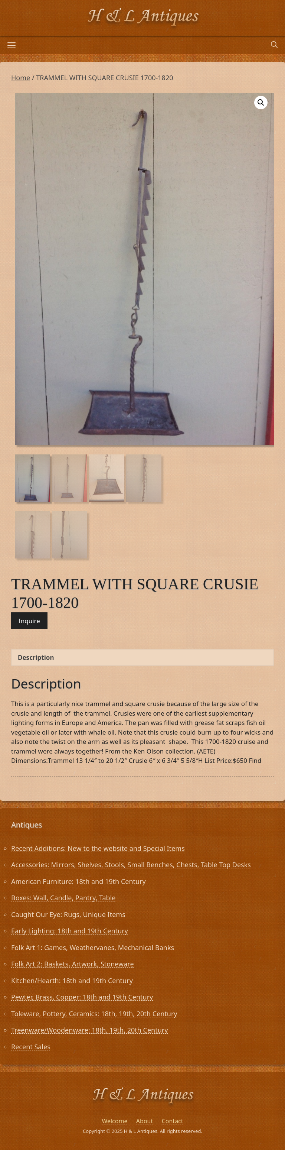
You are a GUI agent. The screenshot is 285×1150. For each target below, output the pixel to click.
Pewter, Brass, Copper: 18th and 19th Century (82, 996)
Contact (172, 1121)
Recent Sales (30, 1046)
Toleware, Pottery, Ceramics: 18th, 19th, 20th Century (94, 1013)
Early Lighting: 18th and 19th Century (69, 930)
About (144, 1121)
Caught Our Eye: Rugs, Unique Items (68, 914)
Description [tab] (36, 657)
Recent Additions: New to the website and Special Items (98, 848)
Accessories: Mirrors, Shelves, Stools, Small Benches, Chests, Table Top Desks (131, 864)
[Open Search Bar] (274, 45)
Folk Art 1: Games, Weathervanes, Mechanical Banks (92, 947)
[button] (261, 102)
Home (20, 77)
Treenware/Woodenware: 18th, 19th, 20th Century (89, 1030)
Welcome (114, 1121)
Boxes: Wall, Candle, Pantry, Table (63, 897)
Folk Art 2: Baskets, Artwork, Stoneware (72, 963)
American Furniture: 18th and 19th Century (78, 881)
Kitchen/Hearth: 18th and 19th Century (72, 980)
